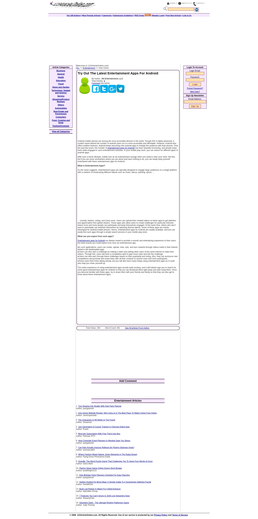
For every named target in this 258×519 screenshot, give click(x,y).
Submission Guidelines (123, 15)
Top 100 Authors (74, 15)
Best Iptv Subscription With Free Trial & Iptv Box (99, 434)
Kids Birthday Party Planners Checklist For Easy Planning (104, 475)
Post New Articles (173, 15)
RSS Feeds (143, 15)
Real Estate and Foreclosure (60, 112)
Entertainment (89, 68)
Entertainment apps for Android (91, 240)
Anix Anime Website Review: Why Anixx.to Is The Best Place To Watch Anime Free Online (117, 413)
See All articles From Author (137, 328)
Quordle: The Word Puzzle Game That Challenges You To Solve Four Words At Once (115, 461)
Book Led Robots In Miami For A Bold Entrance (100, 489)
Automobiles (61, 108)
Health (61, 77)
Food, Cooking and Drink (61, 121)
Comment (96, 83)
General (61, 74)
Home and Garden (60, 87)
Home (172, 3)
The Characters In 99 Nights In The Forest (96, 420)
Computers (61, 117)
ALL (77, 68)
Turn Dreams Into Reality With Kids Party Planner (99, 406)
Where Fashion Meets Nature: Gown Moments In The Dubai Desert (107, 454)
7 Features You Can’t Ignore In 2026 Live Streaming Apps (104, 496)
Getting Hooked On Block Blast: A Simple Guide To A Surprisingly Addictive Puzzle (115, 482)
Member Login (158, 15)
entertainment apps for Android (120, 148)
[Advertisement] (129, 40)
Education (61, 80)
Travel (61, 84)
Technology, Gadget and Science (61, 91)
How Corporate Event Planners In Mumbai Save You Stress (104, 441)
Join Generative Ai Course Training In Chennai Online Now (103, 427)
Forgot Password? (195, 88)
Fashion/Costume (61, 126)
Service (60, 96)
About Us (186, 3)
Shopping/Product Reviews (60, 100)
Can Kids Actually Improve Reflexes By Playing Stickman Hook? (106, 447)
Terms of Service (180, 515)
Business (60, 71)
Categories (107, 15)
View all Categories (61, 131)
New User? (195, 91)
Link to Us (187, 15)
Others (61, 105)
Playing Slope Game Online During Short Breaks (100, 468)
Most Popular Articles (91, 15)
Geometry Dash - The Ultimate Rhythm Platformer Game (104, 503)
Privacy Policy (160, 515)
